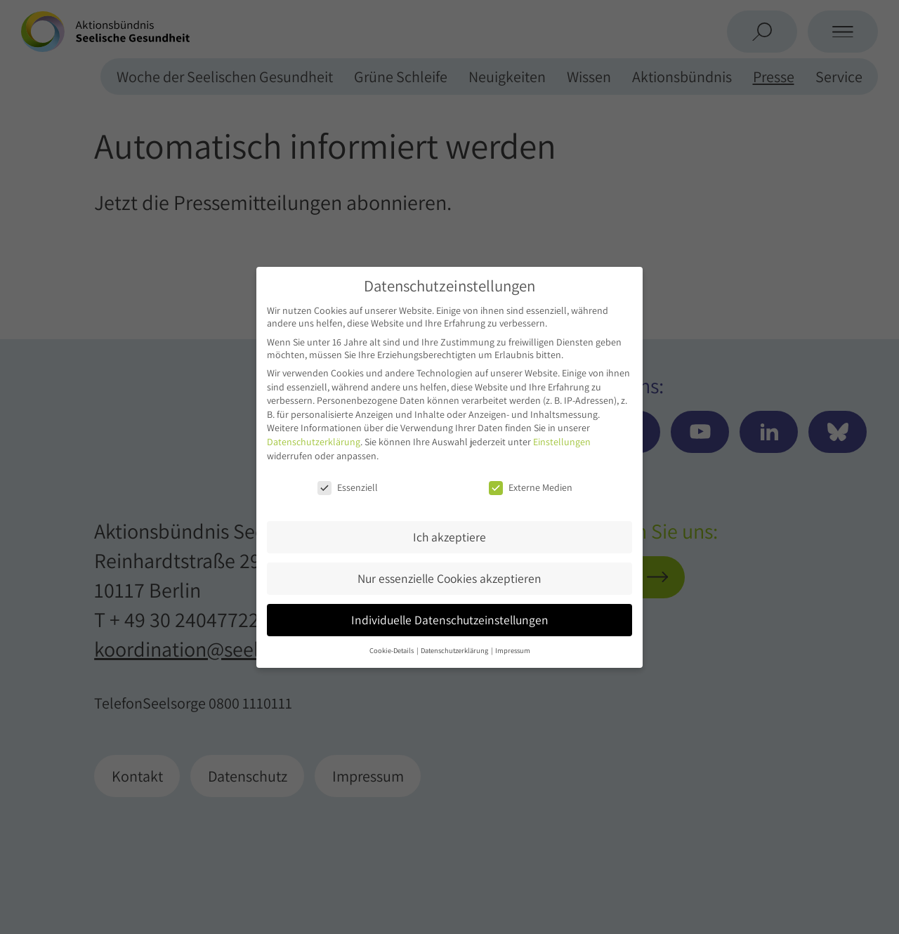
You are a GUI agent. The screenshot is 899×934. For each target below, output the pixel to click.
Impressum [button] (512, 650)
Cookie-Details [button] (392, 650)
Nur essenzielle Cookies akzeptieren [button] (449, 578)
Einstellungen (562, 441)
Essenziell (347, 487)
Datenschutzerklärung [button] (455, 650)
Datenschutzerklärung (313, 441)
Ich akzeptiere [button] (449, 537)
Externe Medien (530, 487)
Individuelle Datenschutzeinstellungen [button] (450, 620)
